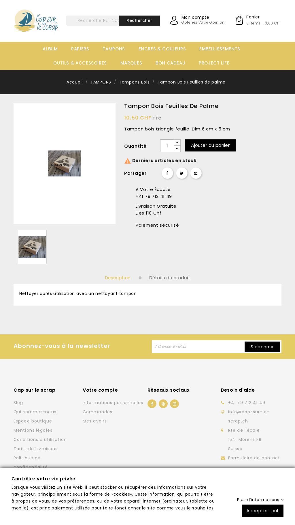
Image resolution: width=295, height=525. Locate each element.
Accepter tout (262, 510)
